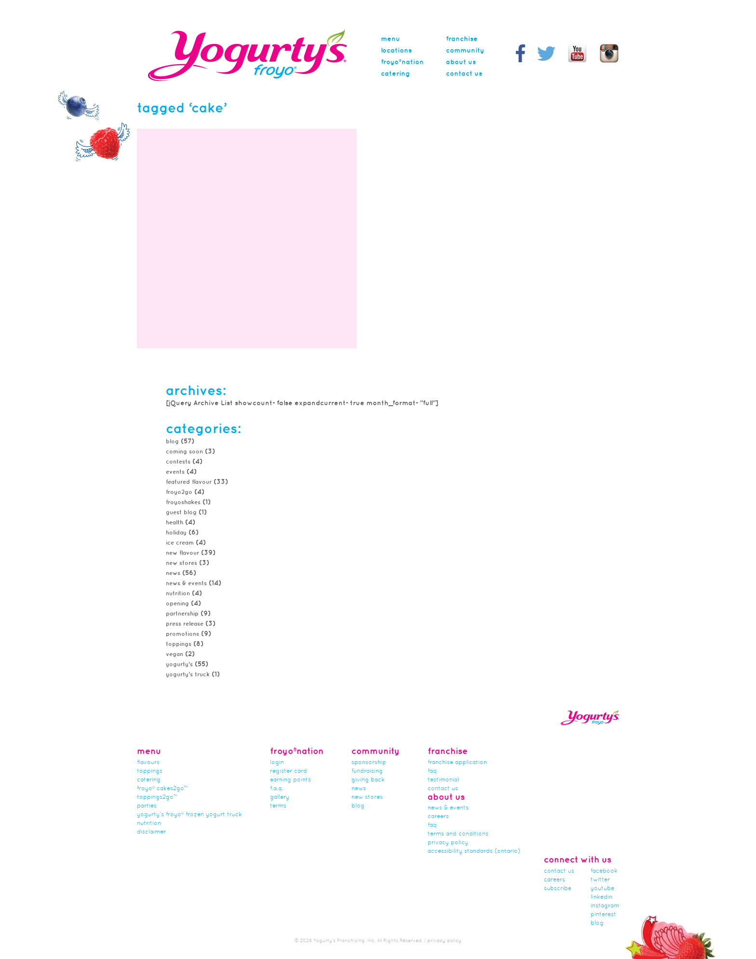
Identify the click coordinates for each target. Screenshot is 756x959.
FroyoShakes (183, 502)
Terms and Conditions (458, 834)
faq (432, 825)
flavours (148, 762)
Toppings (149, 771)
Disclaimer (151, 832)
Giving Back (368, 780)
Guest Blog (181, 512)
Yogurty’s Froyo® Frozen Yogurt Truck (189, 814)
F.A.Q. (277, 788)
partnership (182, 613)
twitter (600, 879)
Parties (147, 806)
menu (390, 39)
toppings (178, 644)
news (173, 573)
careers (438, 816)
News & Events (186, 583)
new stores (181, 563)
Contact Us (464, 74)
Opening (177, 603)
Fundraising (367, 771)
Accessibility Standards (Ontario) (474, 851)
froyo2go (179, 492)
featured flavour (189, 482)
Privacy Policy (448, 842)
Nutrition (178, 593)
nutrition (149, 823)
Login (277, 762)
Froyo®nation (402, 62)
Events (175, 472)
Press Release (184, 624)
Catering (395, 74)
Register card (288, 771)
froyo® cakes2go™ (162, 788)
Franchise (462, 39)
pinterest (603, 914)
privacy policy (444, 941)
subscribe (557, 888)
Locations (396, 51)
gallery (279, 797)
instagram (605, 906)
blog (597, 923)
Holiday (176, 532)
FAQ (432, 771)
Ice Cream (180, 543)
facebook (604, 871)
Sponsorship (368, 762)
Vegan (174, 654)
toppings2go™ (157, 797)
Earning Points (290, 780)
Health (174, 522)
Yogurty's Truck (188, 674)
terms (278, 806)
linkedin (601, 897)
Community (465, 51)
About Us (461, 62)
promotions (182, 634)
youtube (602, 888)
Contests (178, 462)
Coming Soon (184, 451)
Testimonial (443, 780)
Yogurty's (179, 664)
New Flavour (182, 553)
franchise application (457, 762)
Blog (172, 441)
